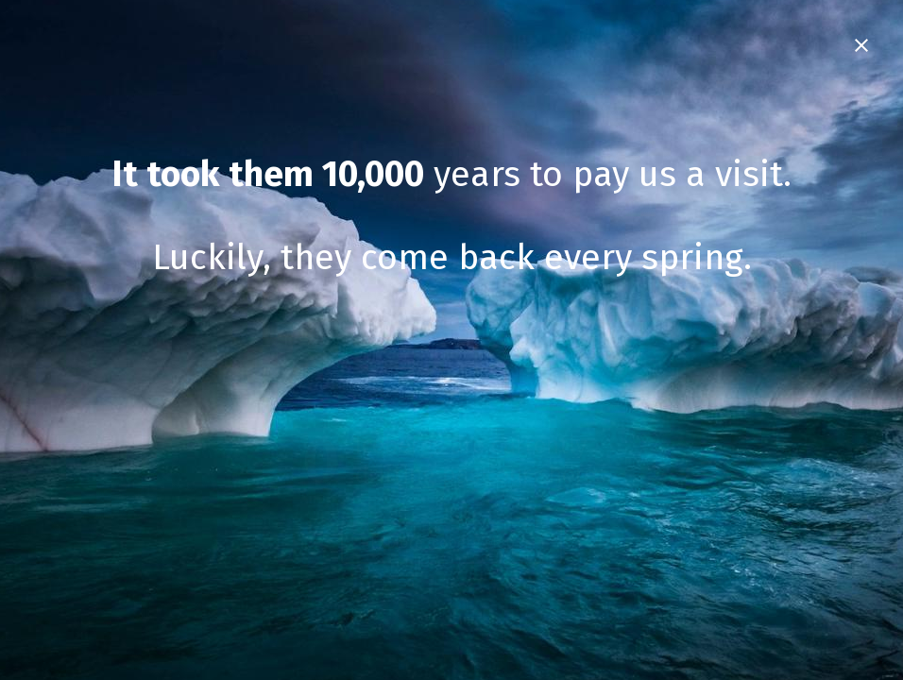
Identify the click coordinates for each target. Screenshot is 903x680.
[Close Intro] (861, 45)
